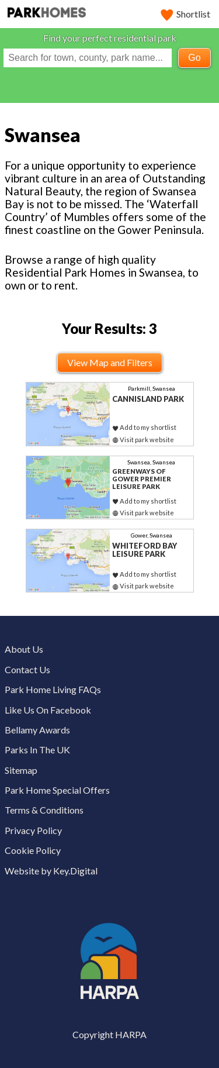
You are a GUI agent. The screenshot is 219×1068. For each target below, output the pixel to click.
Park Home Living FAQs (53, 689)
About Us (24, 648)
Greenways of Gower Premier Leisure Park (141, 478)
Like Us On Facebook (48, 709)
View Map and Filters (109, 362)
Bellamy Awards (37, 729)
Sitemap (21, 770)
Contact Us (27, 669)
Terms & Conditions (44, 809)
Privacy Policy (33, 830)
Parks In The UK (37, 749)
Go (194, 58)
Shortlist (185, 13)
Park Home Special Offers (57, 789)
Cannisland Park (148, 399)
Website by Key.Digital (51, 870)
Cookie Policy (33, 850)
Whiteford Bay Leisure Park (144, 550)
